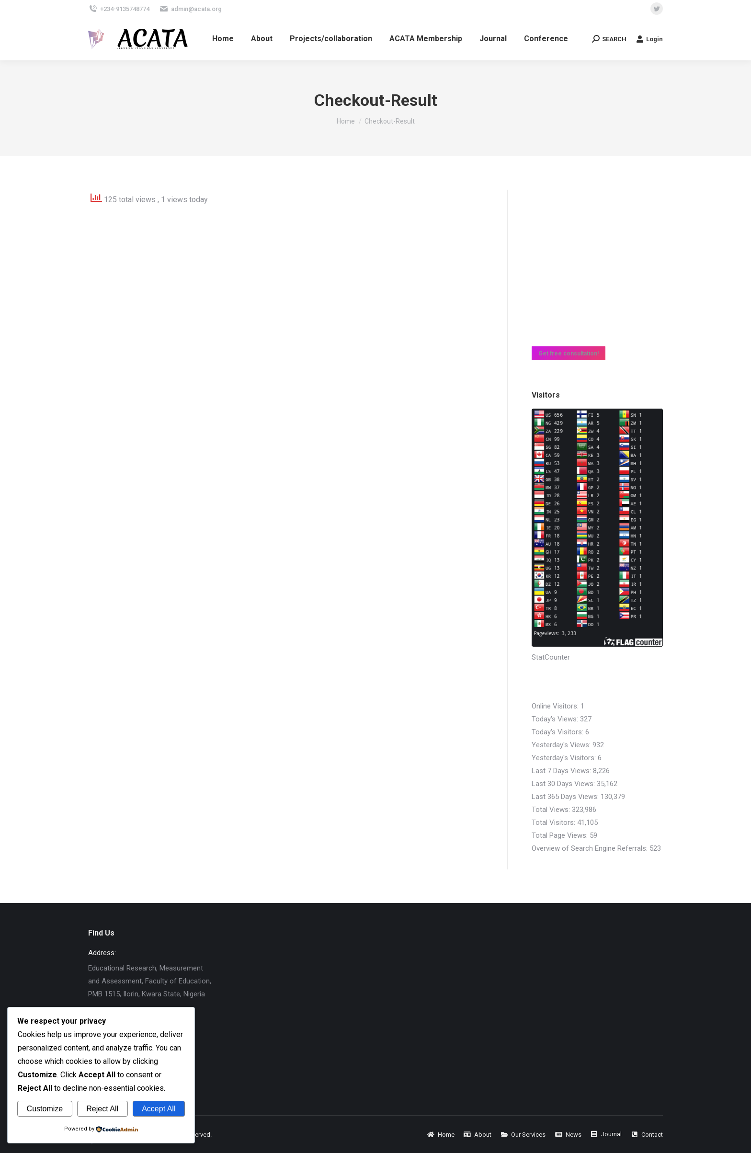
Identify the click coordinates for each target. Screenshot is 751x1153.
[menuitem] (223, 39)
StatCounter (551, 657)
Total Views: (552, 809)
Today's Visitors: (558, 732)
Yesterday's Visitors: (565, 757)
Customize (45, 1109)
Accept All (158, 1109)
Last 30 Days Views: (564, 783)
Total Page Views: (561, 835)
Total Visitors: (554, 822)
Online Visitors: (556, 706)
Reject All (102, 1109)
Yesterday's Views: (562, 745)
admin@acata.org (190, 8)
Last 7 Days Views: (562, 770)
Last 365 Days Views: (566, 796)
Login (649, 39)
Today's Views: (556, 719)
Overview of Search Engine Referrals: (590, 848)
